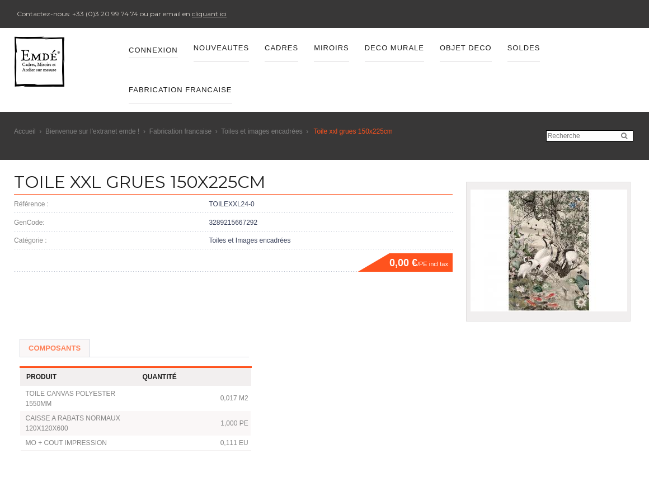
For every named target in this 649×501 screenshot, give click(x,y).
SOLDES (523, 48)
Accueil (25, 131)
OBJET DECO (466, 48)
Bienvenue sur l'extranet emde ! (92, 131)
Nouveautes (221, 48)
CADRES (281, 48)
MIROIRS (331, 48)
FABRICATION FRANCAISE (180, 90)
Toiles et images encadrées (261, 131)
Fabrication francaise (180, 131)
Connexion (153, 50)
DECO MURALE (394, 48)
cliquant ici (209, 14)
